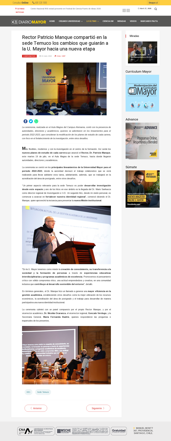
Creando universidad (69, 21)
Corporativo (29, 56)
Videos (133, 21)
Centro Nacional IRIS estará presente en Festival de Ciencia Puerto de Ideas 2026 (66, 9)
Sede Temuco (43, 392)
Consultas (20, 2)
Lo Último (91, 21)
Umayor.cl (153, 2)
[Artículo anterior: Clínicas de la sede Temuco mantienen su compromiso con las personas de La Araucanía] (36, 408)
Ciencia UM (108, 21)
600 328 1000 (39, 2)
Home (52, 21)
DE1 (28, 392)
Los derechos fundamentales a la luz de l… (141, 57)
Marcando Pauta (149, 21)
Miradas (121, 21)
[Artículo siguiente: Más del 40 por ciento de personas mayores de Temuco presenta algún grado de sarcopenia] (98, 408)
